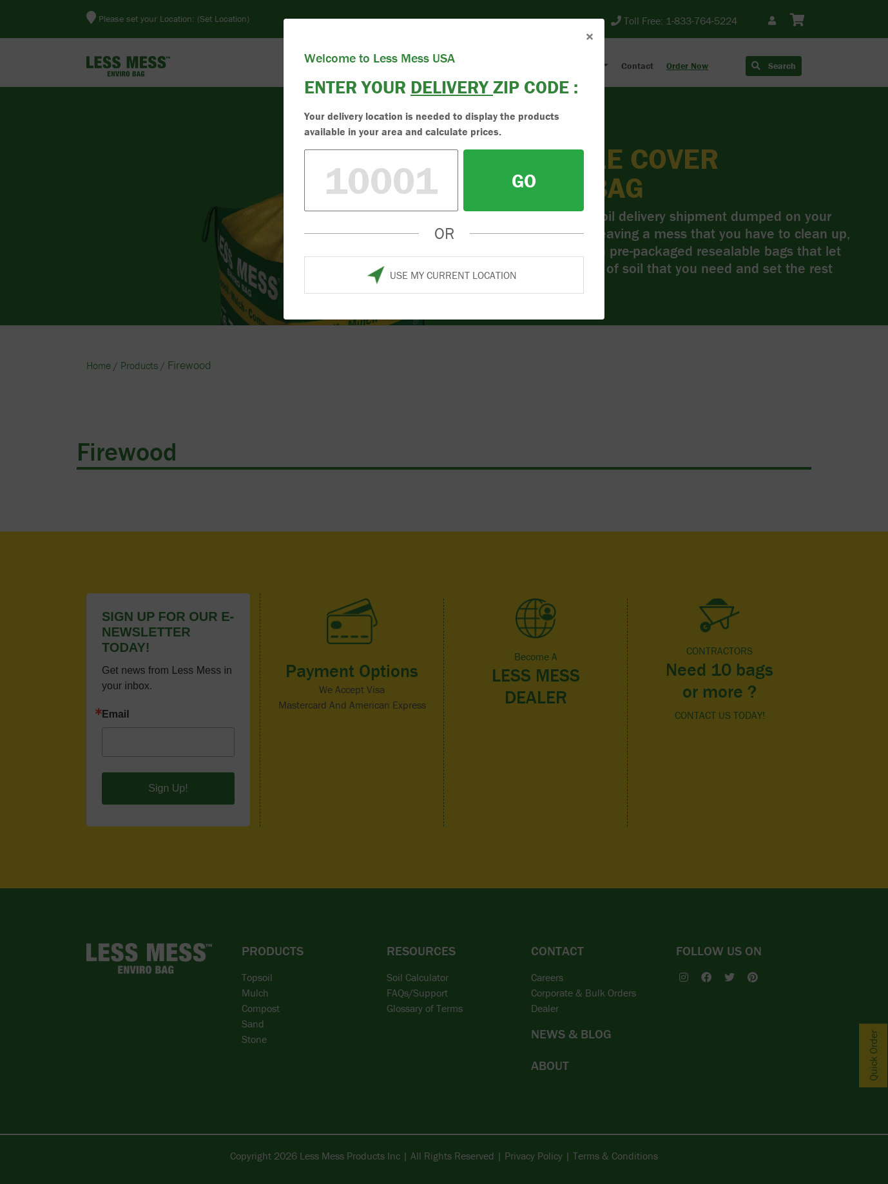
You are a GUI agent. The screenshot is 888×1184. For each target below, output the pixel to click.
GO (524, 181)
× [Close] (589, 36)
